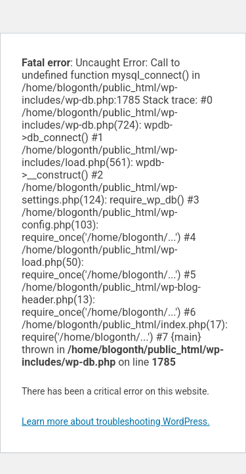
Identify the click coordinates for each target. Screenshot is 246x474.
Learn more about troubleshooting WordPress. (116, 421)
